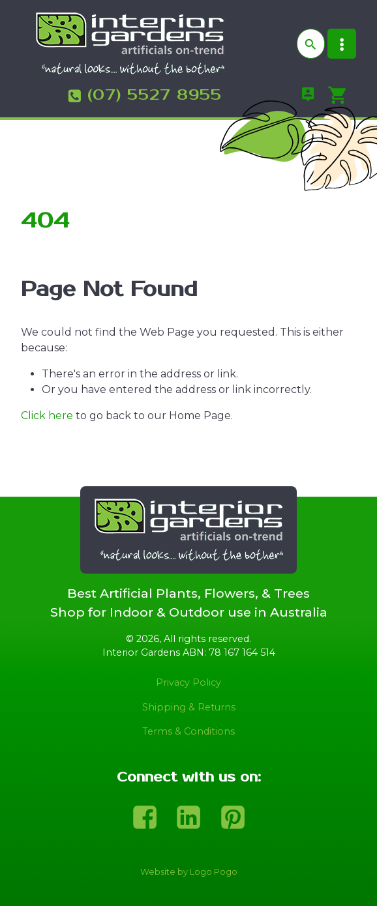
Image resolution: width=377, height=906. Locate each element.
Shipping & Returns (188, 707)
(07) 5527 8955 (154, 95)
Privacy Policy (188, 682)
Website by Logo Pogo (188, 872)
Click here (47, 415)
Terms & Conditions (188, 731)
